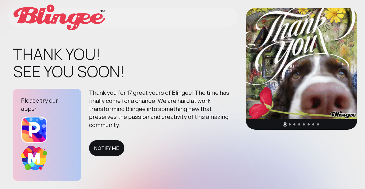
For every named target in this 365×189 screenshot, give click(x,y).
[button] (285, 124)
